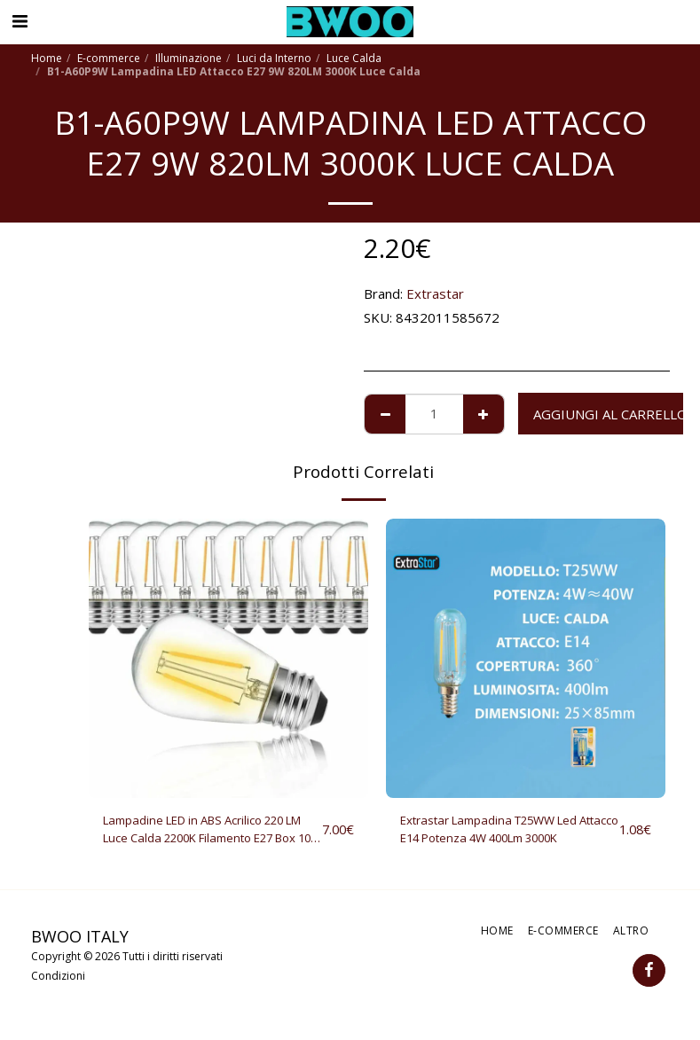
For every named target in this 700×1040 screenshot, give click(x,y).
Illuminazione (188, 58)
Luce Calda (353, 58)
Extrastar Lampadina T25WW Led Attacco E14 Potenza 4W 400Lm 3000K (503, 832)
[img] (228, 658)
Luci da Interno (274, 58)
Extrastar (435, 293)
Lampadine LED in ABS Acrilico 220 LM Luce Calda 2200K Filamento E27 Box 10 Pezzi (207, 832)
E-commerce (108, 58)
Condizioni (58, 981)
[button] (19, 21)
